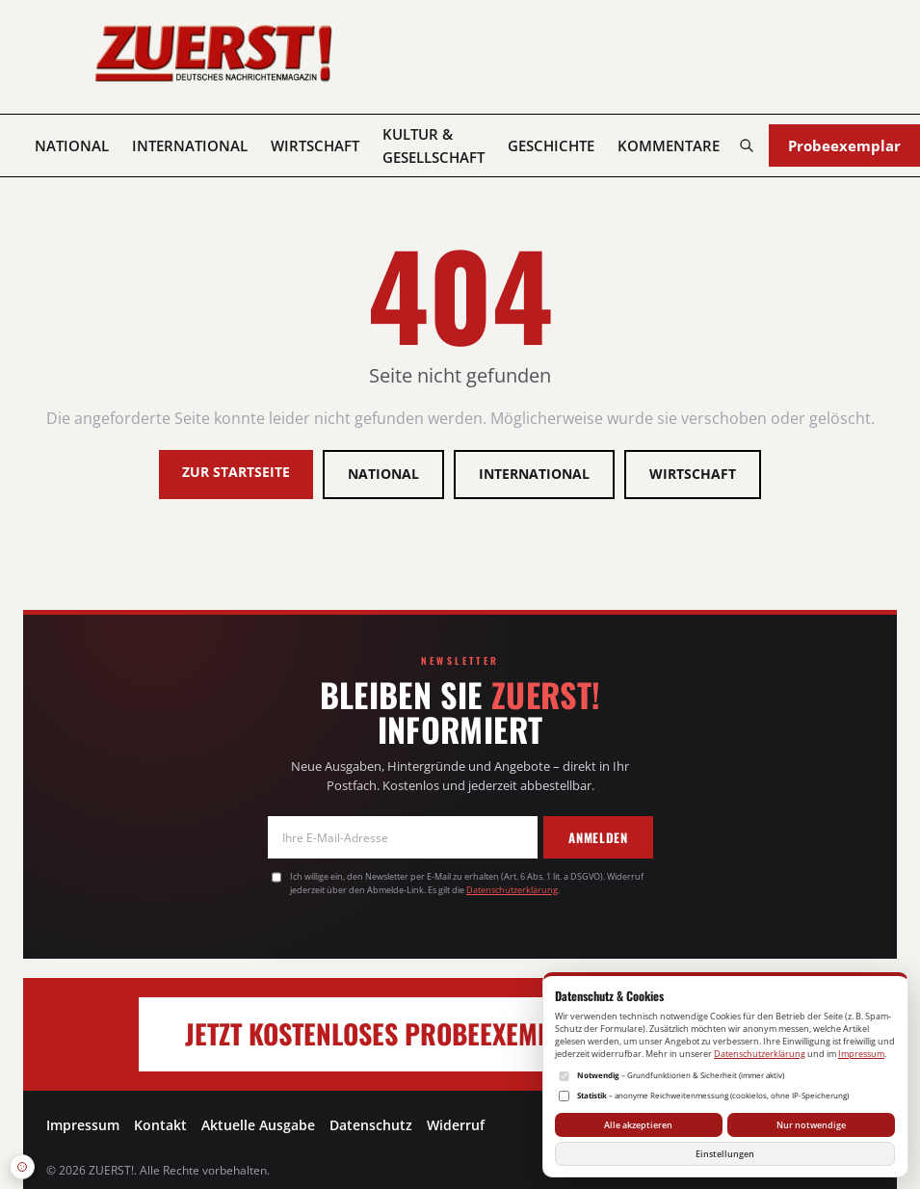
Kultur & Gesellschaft (433, 145)
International (190, 145)
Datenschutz (370, 1125)
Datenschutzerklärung (512, 890)
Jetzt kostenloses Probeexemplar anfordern (460, 1033)
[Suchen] (746, 145)
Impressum (82, 1125)
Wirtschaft (315, 145)
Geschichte (551, 145)
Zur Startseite (236, 471)
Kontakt (160, 1125)
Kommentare (669, 145)
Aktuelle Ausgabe (258, 1125)
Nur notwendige (811, 1125)
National (72, 145)
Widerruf (456, 1125)
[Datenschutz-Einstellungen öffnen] (22, 1166)
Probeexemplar (844, 145)
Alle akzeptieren (638, 1125)
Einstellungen (725, 1154)
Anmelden (597, 837)
